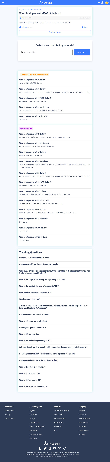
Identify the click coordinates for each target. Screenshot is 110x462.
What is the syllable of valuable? (32, 367)
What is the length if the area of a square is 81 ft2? (39, 286)
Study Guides (58, 423)
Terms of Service (84, 419)
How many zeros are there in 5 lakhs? (34, 314)
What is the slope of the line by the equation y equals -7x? (42, 279)
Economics (33, 438)
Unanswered (9, 419)
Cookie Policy (83, 430)
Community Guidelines (62, 411)
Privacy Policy (83, 423)
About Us (82, 411)
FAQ (55, 430)
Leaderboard (9, 411)
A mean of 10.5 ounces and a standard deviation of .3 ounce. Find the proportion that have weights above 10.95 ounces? (53, 307)
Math (27, 10)
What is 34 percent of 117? (29, 373)
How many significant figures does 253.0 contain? (39, 264)
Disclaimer (82, 427)
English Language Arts (37, 427)
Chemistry (33, 415)
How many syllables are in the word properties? (38, 360)
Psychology (33, 430)
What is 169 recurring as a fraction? (33, 321)
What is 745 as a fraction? (29, 334)
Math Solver (58, 427)
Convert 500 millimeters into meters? (34, 258)
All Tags (8, 415)
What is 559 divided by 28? (30, 380)
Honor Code (58, 415)
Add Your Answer (55, 32)
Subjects (21, 10)
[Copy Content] (84, 27)
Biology (32, 419)
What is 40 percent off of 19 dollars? (40, 13)
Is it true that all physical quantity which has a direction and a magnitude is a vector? (53, 347)
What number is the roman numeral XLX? (35, 293)
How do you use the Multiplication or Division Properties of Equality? (47, 354)
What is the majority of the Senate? (33, 386)
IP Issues (82, 434)
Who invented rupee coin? (29, 299)
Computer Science (36, 434)
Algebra (32, 411)
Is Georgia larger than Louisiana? (32, 327)
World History (34, 423)
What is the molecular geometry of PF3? (35, 341)
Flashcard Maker (60, 419)
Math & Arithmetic (36, 10)
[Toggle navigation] (99, 2)
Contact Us (82, 415)
